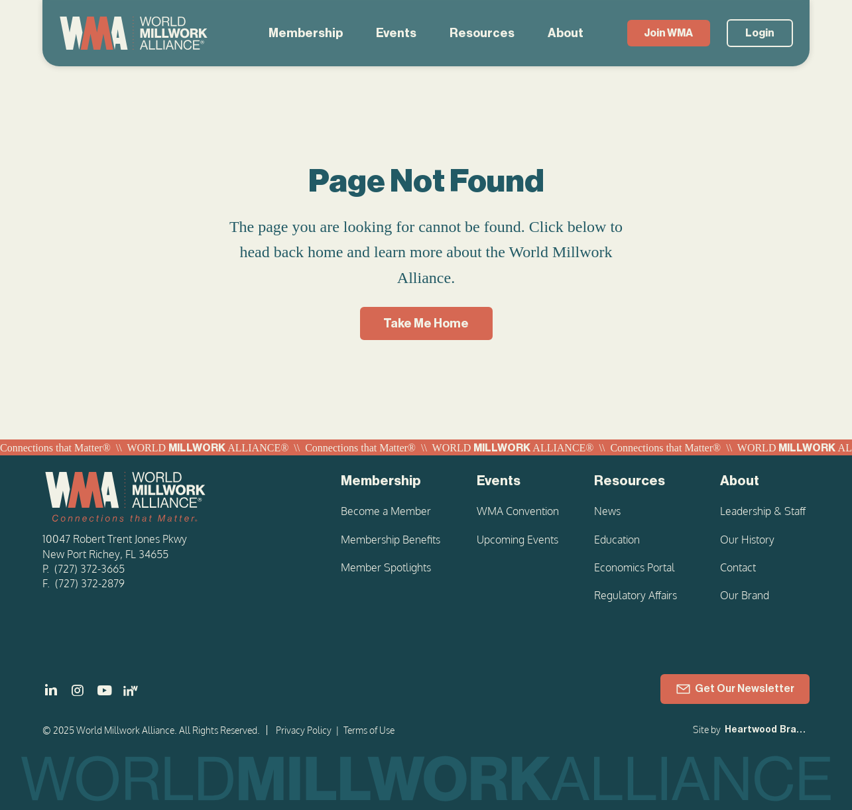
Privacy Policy (304, 730)
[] (104, 690)
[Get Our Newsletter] (735, 689)
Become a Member (386, 511)
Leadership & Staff (763, 511)
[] (77, 690)
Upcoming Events (517, 539)
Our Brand (744, 595)
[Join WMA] (668, 33)
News (607, 511)
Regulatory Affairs (635, 595)
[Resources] (640, 481)
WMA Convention (518, 511)
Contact (738, 567)
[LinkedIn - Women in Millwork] (130, 690)
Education (617, 539)
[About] (765, 481)
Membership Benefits (390, 539)
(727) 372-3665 (89, 568)
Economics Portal (634, 567)
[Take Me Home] (426, 323)
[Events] (519, 481)
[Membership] (392, 481)
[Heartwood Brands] (766, 730)
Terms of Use (369, 730)
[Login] (760, 33)
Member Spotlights (386, 567)
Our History (747, 539)
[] (51, 690)
